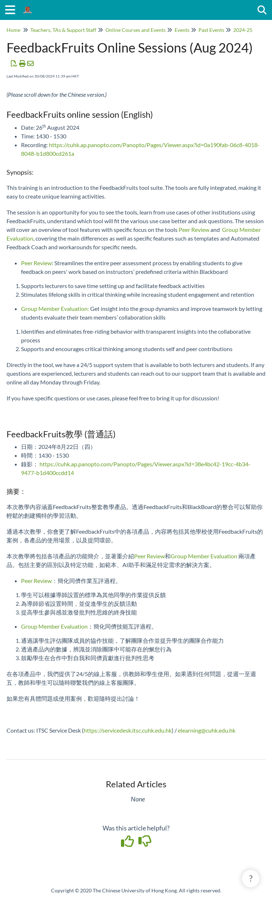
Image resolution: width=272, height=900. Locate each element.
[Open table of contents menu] (13, 8)
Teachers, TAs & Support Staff (63, 30)
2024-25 (242, 30)
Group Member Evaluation (54, 308)
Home (13, 30)
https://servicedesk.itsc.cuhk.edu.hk (128, 730)
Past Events (211, 30)
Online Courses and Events (135, 30)
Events (182, 30)
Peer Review (194, 229)
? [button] (250, 878)
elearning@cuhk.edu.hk (206, 730)
